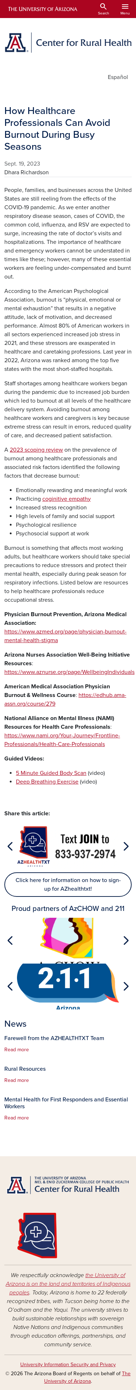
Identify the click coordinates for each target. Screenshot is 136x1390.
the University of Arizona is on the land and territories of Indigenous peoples (68, 1284)
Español (118, 77)
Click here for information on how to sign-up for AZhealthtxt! (68, 885)
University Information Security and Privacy (68, 1365)
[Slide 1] (68, 865)
